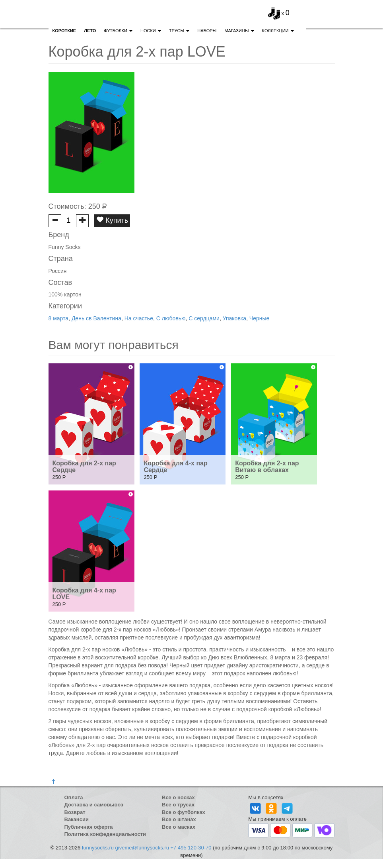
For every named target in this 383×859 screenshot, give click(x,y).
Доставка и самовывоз (93, 805)
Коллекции (278, 30)
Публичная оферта (88, 827)
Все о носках (178, 797)
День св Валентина (96, 318)
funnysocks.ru (98, 848)
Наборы (206, 30)
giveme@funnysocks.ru (142, 848)
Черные (259, 318)
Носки (150, 30)
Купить (112, 220)
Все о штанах (179, 819)
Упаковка (234, 318)
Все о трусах (178, 805)
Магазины (239, 30)
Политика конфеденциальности (105, 834)
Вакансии (76, 819)
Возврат (75, 812)
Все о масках (178, 827)
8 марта (59, 318)
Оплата (73, 797)
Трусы (179, 30)
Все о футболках (183, 812)
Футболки (118, 30)
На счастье (138, 318)
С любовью (171, 318)
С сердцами (204, 318)
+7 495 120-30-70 (191, 848)
